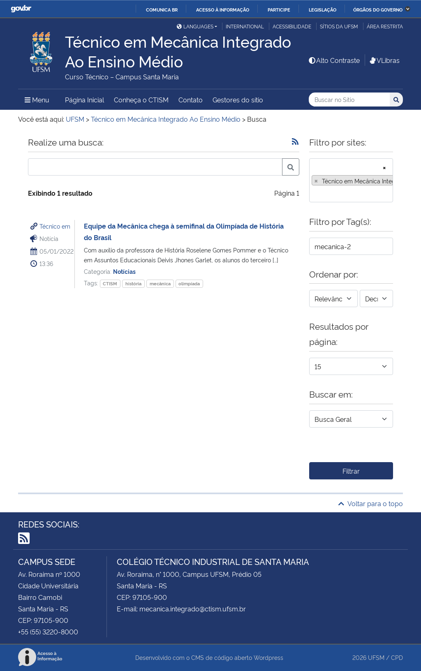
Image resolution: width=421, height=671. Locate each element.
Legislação (322, 9)
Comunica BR (162, 9)
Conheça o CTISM (141, 99)
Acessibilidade (292, 26)
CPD (397, 657)
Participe (279, 9)
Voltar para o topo (370, 503)
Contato (190, 99)
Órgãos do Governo (377, 9)
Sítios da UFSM (339, 26)
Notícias (124, 271)
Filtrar (351, 470)
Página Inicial (84, 99)
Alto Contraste (334, 60)
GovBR (21, 9)
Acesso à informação (222, 9)
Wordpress (268, 657)
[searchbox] (314, 193)
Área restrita (385, 26)
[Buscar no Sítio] (349, 100)
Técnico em (54, 226)
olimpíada (189, 283)
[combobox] (351, 180)
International (245, 26)
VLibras (384, 60)
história (133, 283)
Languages (195, 26)
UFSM (376, 657)
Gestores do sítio (238, 99)
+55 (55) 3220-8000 (48, 631)
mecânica (160, 283)
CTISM (110, 283)
